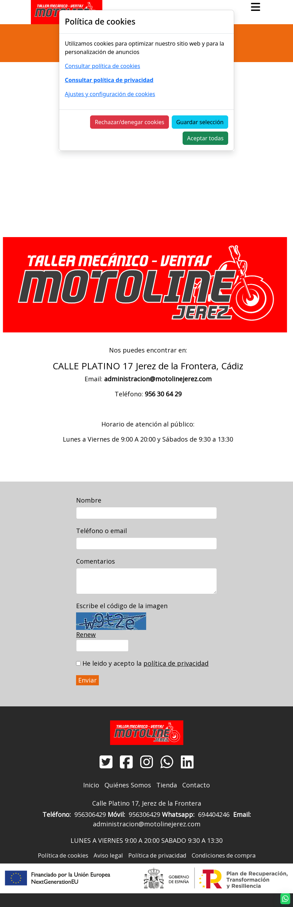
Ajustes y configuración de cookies (110, 94)
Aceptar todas (205, 138)
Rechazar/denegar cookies (129, 122)
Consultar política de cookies (102, 66)
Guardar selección (200, 122)
